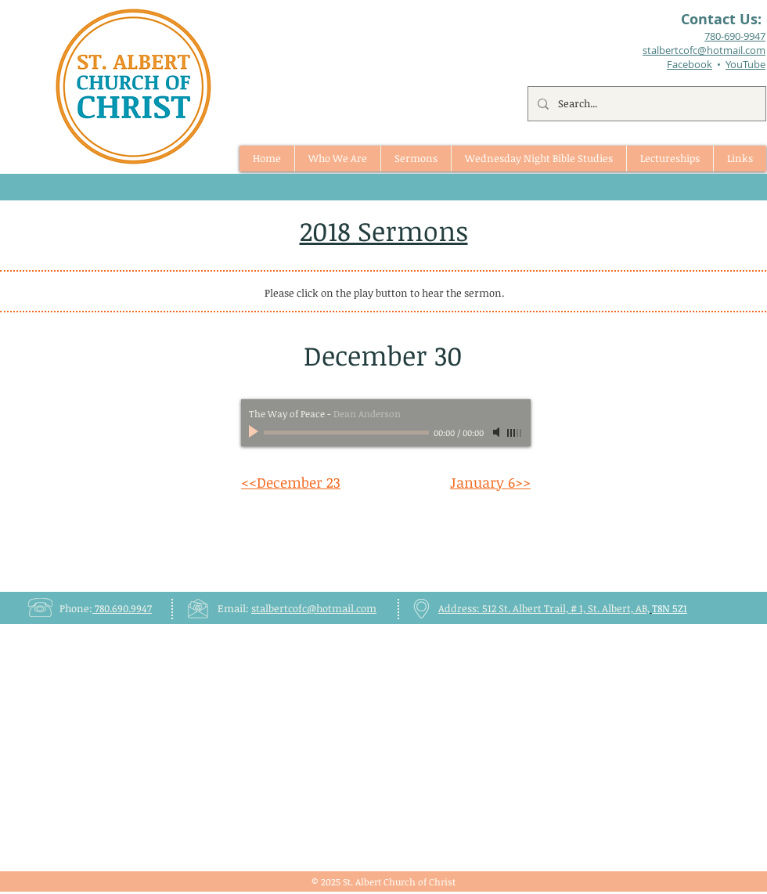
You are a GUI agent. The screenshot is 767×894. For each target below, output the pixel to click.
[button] (415, 158)
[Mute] (498, 432)
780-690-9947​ (734, 36)
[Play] (255, 432)
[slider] (515, 433)
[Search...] (645, 104)
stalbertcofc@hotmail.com (313, 608)
